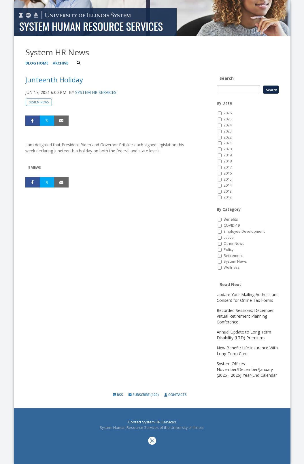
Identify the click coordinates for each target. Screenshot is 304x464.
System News (39, 102)
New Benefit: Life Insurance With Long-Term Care (247, 350)
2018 (228, 161)
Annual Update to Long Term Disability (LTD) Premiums (244, 334)
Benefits (231, 219)
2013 (228, 191)
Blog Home (36, 63)
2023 (228, 131)
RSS (118, 394)
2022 (228, 137)
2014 (228, 185)
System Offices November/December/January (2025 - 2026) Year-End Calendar (247, 369)
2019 (228, 155)
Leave (229, 237)
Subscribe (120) (144, 394)
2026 (228, 113)
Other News (234, 243)
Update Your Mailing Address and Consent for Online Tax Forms (248, 297)
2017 (228, 167)
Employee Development (244, 231)
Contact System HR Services (152, 422)
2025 (228, 119)
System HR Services (95, 92)
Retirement (233, 255)
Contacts (175, 394)
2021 (228, 143)
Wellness (232, 267)
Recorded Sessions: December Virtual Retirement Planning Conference (245, 316)
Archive (60, 63)
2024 (228, 125)
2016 (228, 173)
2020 (228, 149)
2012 (228, 197)
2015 (228, 179)
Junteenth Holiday (54, 79)
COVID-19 (232, 225)
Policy (228, 249)
